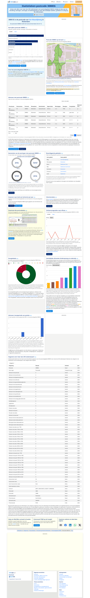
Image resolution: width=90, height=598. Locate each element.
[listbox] (51, 218)
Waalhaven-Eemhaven (65, 166)
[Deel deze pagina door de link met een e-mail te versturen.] (61, 525)
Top (72, 530)
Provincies (36, 578)
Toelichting (11, 192)
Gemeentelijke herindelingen (65, 577)
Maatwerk (61, 594)
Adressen (36, 574)
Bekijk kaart (76, 14)
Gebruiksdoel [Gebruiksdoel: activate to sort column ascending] (42, 106)
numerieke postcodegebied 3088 (30, 72)
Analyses (61, 574)
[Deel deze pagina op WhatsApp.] (75, 525)
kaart (21, 60)
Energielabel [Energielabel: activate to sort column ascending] (72, 106)
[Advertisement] (64, 29)
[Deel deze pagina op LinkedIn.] (70, 525)
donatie (14, 524)
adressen (14, 63)
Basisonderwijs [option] (56, 265)
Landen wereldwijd (38, 579)
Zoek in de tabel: (72, 101)
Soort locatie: (49, 265)
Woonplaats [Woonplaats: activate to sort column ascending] (34, 106)
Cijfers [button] (59, 2)
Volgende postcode (60, 93)
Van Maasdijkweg (35, 20)
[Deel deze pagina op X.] (80, 525)
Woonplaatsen (42, 577)
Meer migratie (18, 205)
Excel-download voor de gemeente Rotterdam (21, 143)
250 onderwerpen (16, 61)
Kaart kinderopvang (63, 585)
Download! (11, 238)
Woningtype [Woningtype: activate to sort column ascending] (58, 106)
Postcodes (36, 577)
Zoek (53, 2)
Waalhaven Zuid (64, 164)
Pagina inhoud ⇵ (39, 14)
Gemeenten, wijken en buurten (40, 575)
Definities (23, 65)
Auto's (35, 583)
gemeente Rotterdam (53, 251)
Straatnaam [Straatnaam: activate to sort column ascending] (11, 106)
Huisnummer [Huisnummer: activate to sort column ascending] (19, 106)
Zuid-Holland (63, 171)
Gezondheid (36, 585)
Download (79, 2)
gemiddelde (50, 199)
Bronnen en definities (64, 575)
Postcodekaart (62, 587)
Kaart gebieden (62, 583)
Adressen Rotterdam (13, 149)
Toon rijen (12, 133)
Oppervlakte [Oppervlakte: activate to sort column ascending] (50, 106)
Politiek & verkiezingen (39, 590)
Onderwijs (49, 311)
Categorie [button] (11, 363)
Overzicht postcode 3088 (14, 65)
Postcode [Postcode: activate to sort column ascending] (27, 106)
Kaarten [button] (65, 2)
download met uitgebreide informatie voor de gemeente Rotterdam (22, 296)
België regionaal (46, 579)
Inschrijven (36, 525)
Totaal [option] (51, 217)
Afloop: (47, 217)
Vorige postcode (50, 93)
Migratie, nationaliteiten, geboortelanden (43, 587)
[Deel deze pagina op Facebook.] (65, 525)
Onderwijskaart (62, 586)
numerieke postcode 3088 (59, 81)
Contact (61, 593)
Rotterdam (63, 162)
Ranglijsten (61, 579)
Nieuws (60, 578)
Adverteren (61, 591)
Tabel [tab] (15, 31)
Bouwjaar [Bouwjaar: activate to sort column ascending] (65, 106)
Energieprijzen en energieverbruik (41, 586)
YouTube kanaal (62, 595)
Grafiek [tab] (10, 31)
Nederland (58, 90)
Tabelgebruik (22, 149)
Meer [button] (72, 2)
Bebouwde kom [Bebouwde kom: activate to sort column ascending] (79, 105)
